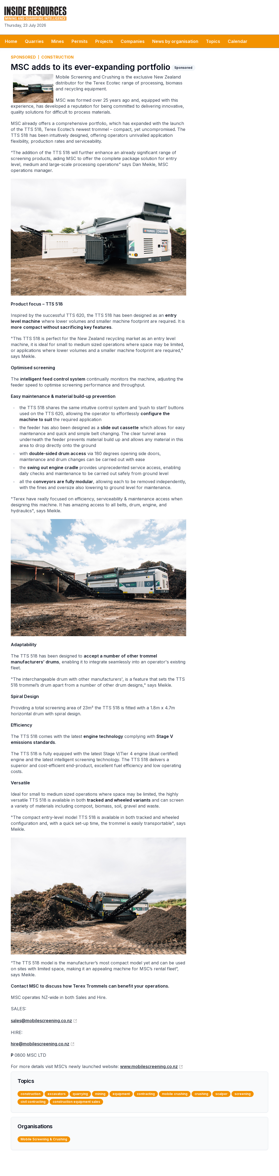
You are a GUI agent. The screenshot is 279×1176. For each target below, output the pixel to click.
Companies (133, 41)
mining (100, 1094)
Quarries (34, 41)
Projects (104, 41)
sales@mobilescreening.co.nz (41, 1020)
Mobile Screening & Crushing (44, 1139)
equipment (121, 1094)
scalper (221, 1094)
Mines (57, 41)
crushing (201, 1094)
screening (242, 1094)
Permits (80, 41)
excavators (56, 1094)
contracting (146, 1094)
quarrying (80, 1094)
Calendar (237, 41)
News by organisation (175, 41)
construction (57, 57)
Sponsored (23, 57)
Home (11, 41)
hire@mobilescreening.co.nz (40, 1043)
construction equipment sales (76, 1102)
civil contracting (33, 1102)
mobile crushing (175, 1094)
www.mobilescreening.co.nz (149, 1066)
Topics (213, 41)
